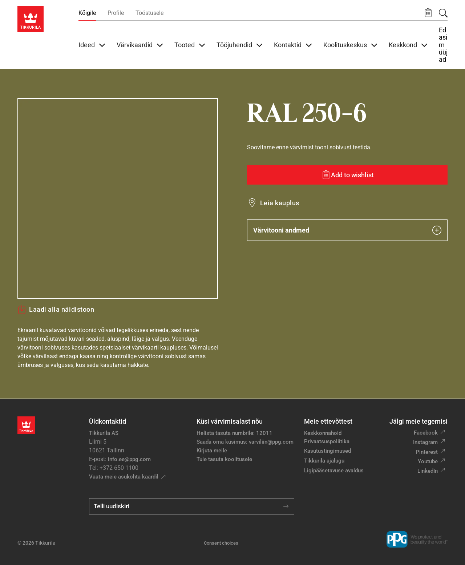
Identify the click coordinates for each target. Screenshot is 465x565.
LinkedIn (427, 471)
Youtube (428, 461)
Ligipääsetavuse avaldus (334, 470)
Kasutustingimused (327, 451)
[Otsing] (443, 13)
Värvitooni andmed (347, 230)
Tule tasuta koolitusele (224, 459)
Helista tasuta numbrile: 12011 (234, 433)
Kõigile (87, 12)
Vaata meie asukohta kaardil (123, 476)
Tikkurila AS (103, 433)
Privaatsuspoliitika (326, 441)
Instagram (425, 442)
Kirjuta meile (212, 450)
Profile (116, 12)
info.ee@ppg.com (129, 459)
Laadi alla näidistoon (55, 309)
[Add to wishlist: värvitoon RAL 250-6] (347, 175)
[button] (428, 13)
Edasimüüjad (443, 45)
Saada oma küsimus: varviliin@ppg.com (245, 442)
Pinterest (427, 452)
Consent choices (221, 543)
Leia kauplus (279, 203)
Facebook (426, 432)
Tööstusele (149, 12)
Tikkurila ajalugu (324, 460)
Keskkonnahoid (322, 433)
